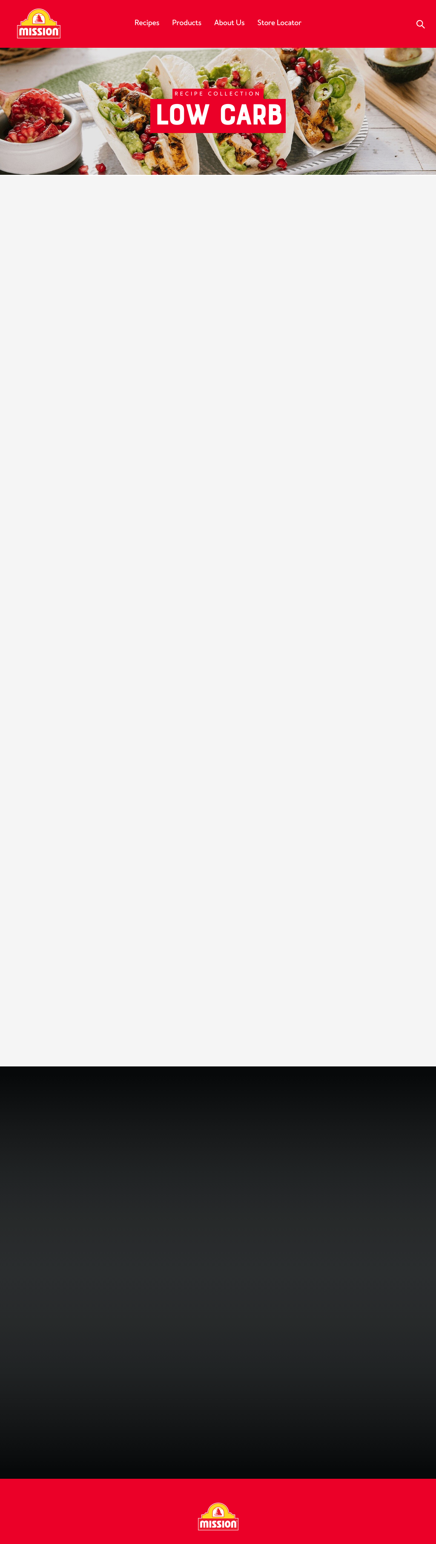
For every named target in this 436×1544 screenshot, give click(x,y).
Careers (89, 1459)
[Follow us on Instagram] (206, 1400)
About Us (229, 23)
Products (186, 23)
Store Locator (279, 23)
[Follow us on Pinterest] (254, 1400)
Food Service (219, 1459)
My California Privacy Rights (368, 1459)
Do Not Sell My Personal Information (346, 1526)
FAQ (124, 1459)
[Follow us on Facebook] (158, 1400)
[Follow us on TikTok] (278, 1400)
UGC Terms (171, 1526)
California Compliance (241, 1526)
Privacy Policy (280, 1459)
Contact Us (164, 1459)
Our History (40, 1459)
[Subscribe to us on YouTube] (230, 1400)
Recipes (147, 23)
